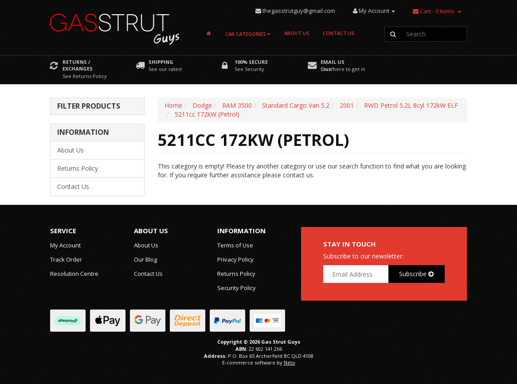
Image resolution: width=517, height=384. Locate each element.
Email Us (333, 62)
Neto (289, 362)
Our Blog (145, 259)
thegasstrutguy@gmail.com (298, 11)
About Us (296, 33)
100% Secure (251, 62)
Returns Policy (77, 168)
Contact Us (339, 33)
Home (173, 105)
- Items (433, 11)
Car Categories (247, 34)
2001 (347, 105)
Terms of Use (235, 245)
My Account (65, 245)
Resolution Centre (74, 274)
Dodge (202, 105)
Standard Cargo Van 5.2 (295, 105)
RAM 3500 (237, 105)
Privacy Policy (235, 259)
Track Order (66, 259)
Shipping (161, 62)
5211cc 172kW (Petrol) (207, 114)
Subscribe (416, 274)
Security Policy (236, 288)
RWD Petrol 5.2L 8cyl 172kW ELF (411, 105)
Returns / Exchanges (78, 65)
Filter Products (88, 106)
